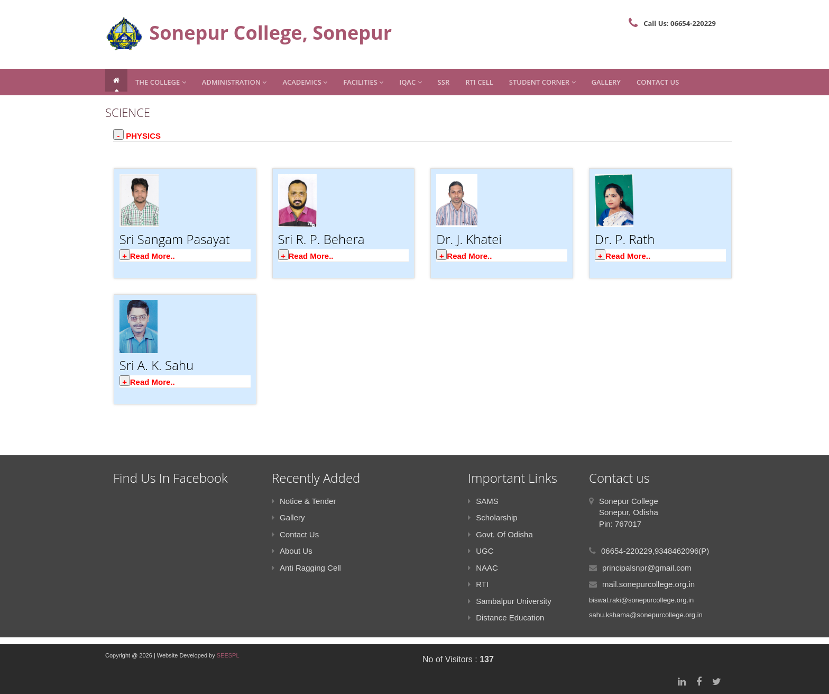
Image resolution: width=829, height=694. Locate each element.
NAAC (483, 567)
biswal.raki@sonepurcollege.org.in (641, 600)
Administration (234, 82)
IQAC (410, 82)
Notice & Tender (304, 501)
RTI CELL (479, 82)
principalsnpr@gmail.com (647, 567)
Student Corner (542, 82)
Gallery (606, 82)
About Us (292, 550)
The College (160, 82)
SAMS (483, 501)
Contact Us (658, 82)
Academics (304, 82)
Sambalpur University (509, 601)
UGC (480, 550)
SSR (444, 82)
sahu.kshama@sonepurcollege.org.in (646, 615)
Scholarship (492, 517)
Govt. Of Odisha (500, 534)
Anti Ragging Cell (306, 567)
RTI (478, 584)
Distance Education (506, 617)
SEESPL (228, 655)
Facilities (363, 82)
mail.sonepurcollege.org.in (648, 584)
